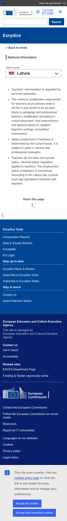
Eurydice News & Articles (19, 268)
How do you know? (52, 3)
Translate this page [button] (48, 12)
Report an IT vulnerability (19, 430)
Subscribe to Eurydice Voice (20, 275)
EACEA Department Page (19, 369)
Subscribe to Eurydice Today (21, 281)
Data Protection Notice (17, 300)
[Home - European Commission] (19, 12)
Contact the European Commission (25, 407)
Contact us (9, 294)
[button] (60, 11)
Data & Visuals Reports (17, 243)
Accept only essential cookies (34, 512)
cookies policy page (26, 477)
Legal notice (10, 457)
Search (56, 22)
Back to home (17, 47)
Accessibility (10, 356)
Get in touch (10, 350)
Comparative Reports (16, 237)
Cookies (8, 444)
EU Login (9, 255)
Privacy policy (11, 451)
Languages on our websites (20, 438)
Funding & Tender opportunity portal (25, 375)
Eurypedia (9, 249)
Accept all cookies (27, 503)
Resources (9, 423)
